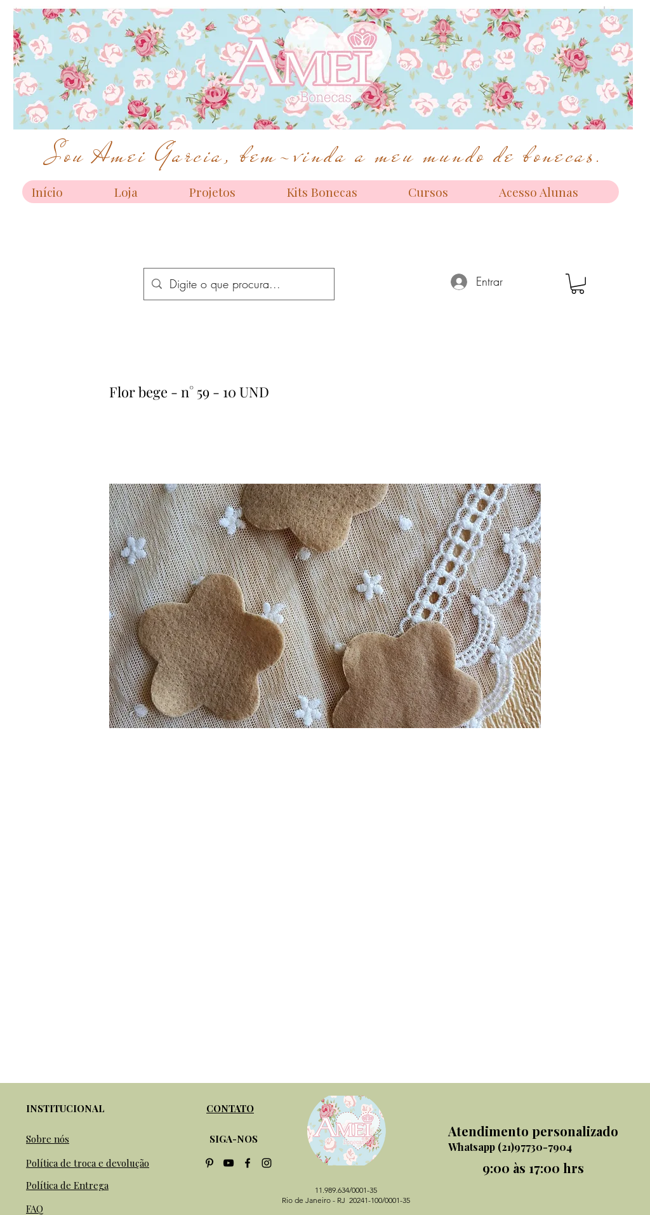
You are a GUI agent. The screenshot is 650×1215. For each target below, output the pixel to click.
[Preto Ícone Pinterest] (209, 1163)
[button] (578, 284)
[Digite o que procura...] (238, 284)
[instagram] (266, 1163)
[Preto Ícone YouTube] (228, 1163)
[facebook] (247, 1163)
